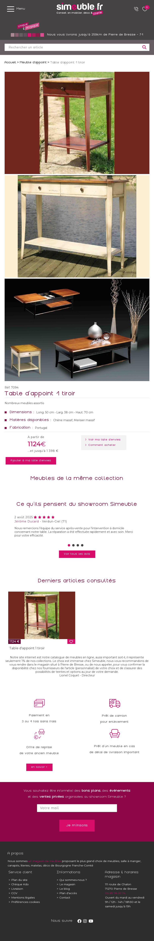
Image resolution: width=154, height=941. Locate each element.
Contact (63, 897)
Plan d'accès (67, 893)
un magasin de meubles (44, 861)
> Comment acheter (101, 445)
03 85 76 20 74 (115, 893)
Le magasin (66, 884)
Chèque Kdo (19, 884)
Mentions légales (22, 897)
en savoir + (39, 767)
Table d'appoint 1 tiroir (27, 648)
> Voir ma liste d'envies (103, 440)
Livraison (16, 888)
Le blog (63, 888)
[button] (69, 545)
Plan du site (18, 879)
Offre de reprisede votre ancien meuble (39, 751)
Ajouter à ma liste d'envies (31, 460)
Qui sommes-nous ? (72, 879)
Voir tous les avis (77, 554)
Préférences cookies (24, 902)
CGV (13, 893)
